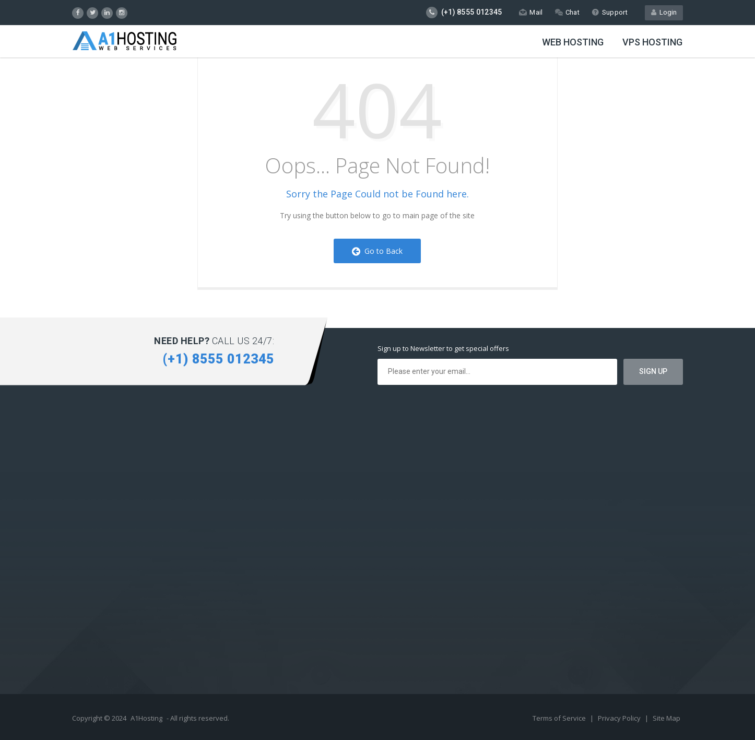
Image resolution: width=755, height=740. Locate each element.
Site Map (666, 718)
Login (664, 12)
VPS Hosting (652, 42)
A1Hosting (146, 718)
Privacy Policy (620, 718)
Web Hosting (573, 42)
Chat (567, 12)
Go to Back (377, 251)
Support (610, 12)
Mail (530, 12)
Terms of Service (560, 718)
